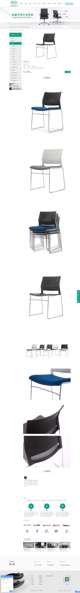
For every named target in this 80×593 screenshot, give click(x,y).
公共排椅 (13, 64)
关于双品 (40, 580)
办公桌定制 (27, 27)
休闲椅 (13, 59)
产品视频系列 (14, 80)
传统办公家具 (14, 77)
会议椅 (13, 56)
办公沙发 (15, 27)
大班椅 (13, 46)
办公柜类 (13, 69)
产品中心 (39, 4)
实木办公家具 (14, 72)
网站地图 (40, 584)
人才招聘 (54, 4)
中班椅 (13, 48)
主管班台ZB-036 (51, 549)
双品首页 (21, 4)
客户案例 (44, 4)
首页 (15, 30)
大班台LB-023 (38, 549)
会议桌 (30, 4)
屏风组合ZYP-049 (63, 549)
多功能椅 (13, 61)
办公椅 (34, 4)
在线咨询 (68, 71)
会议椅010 (22, 30)
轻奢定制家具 (14, 75)
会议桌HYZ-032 (26, 549)
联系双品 (59, 4)
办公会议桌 (22, 27)
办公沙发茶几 (14, 67)
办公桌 (26, 4)
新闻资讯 (49, 4)
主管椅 (13, 51)
